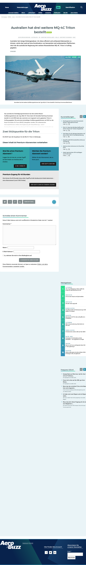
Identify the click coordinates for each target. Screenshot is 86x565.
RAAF (74, 37)
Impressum (25, 543)
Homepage (4, 17)
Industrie (48, 13)
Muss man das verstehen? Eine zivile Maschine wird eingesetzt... (74, 387)
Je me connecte (20, 166)
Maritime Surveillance (47, 37)
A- (66, 137)
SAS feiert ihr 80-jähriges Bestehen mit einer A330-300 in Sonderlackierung (74, 134)
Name (5, 247)
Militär (40, 13)
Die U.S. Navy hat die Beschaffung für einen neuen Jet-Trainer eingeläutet (73, 128)
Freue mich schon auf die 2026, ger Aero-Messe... (74, 381)
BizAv (23, 13)
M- (67, 124)
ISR (39, 37)
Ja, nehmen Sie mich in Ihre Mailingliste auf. (17, 255)
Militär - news (11, 17)
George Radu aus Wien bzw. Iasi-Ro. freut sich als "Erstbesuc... (74, 375)
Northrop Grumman (66, 37)
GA (67, 143)
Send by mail (29, 202)
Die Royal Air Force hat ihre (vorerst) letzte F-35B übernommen (73, 121)
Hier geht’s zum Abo (48, 164)
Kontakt (31, 543)
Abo (58, 7)
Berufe (65, 13)
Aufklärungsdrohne (24, 37)
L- (67, 155)
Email (69, 551)
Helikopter (57, 13)
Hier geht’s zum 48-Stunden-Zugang (43, 185)
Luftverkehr (31, 13)
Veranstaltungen (22, 7)
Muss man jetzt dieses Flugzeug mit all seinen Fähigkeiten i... (74, 403)
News (7, 7)
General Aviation (13, 13)
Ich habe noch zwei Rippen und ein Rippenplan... (74, 395)
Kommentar (7, 224)
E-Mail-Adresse (8, 251)
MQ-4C (57, 37)
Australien (34, 37)
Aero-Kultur (74, 13)
